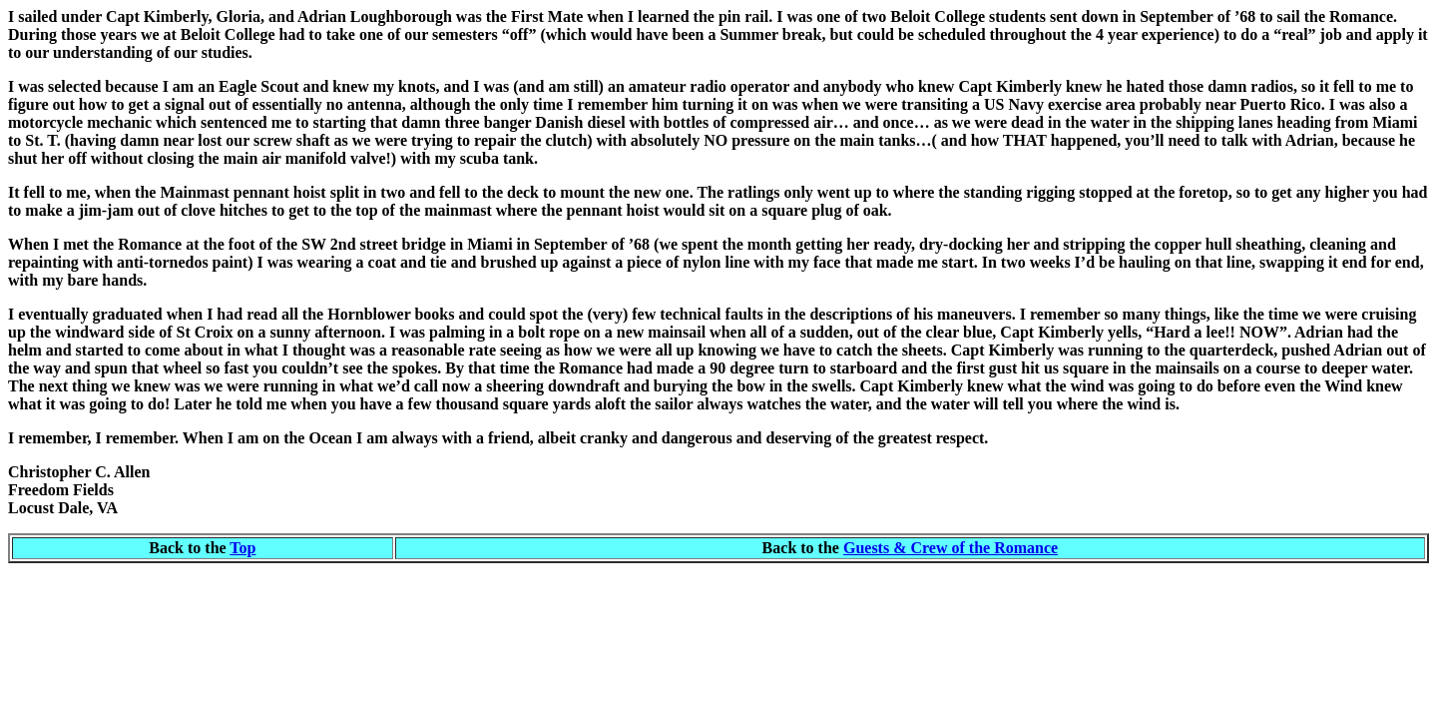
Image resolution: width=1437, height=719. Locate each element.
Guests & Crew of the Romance (950, 547)
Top (242, 547)
